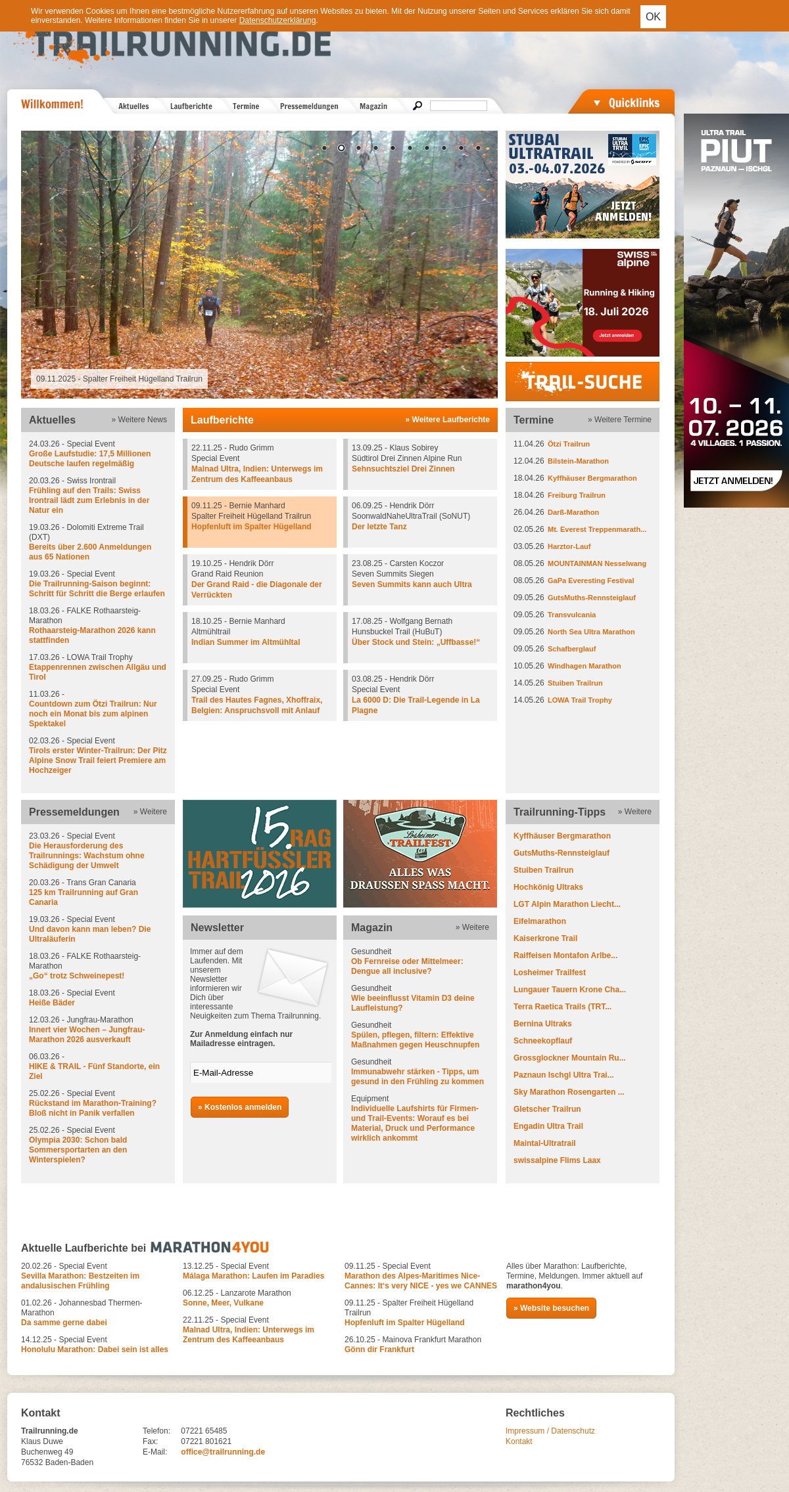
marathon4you (533, 1285)
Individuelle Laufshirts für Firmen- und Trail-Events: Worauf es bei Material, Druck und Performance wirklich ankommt (415, 1123)
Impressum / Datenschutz (550, 1431)
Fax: (150, 1441)
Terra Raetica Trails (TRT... (562, 1006)
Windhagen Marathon (584, 666)
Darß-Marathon (573, 512)
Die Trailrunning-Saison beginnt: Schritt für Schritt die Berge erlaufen (97, 588)
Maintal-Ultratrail (545, 1143)
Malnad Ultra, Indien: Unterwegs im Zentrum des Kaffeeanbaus (248, 1334)
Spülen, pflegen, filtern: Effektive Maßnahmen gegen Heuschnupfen (415, 1039)
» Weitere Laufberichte (448, 419)
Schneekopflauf (543, 1040)
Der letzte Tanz (379, 526)
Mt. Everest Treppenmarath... (597, 529)
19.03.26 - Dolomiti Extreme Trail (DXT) (98, 542)
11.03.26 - (98, 709)
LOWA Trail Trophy (580, 700)
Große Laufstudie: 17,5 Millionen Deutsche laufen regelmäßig (90, 458)
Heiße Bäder (52, 1002)
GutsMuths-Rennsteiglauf (592, 598)
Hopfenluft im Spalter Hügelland (251, 526)
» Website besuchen (551, 1308)
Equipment (420, 1118)
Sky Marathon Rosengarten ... (569, 1092)
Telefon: (156, 1431)
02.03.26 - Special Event (98, 756)
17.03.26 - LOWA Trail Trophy (98, 667)
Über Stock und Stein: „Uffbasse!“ (416, 642)
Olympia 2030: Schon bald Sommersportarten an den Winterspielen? (78, 1149)
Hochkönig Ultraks (548, 887)
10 (478, 149)
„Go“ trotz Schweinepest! (76, 975)
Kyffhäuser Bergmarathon (592, 478)
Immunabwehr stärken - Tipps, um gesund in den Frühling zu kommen (417, 1076)
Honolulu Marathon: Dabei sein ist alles (94, 1349)
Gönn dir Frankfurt (379, 1349)
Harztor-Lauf (569, 546)
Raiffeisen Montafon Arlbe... (565, 955)
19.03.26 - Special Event (98, 584)
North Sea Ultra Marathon (591, 632)
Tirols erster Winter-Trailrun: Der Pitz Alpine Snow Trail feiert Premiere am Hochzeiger (98, 760)
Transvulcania (572, 615)
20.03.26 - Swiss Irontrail (98, 496)
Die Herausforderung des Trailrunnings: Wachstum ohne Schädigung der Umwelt (87, 855)
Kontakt (519, 1441)
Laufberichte (222, 420)
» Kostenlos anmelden (239, 1107)
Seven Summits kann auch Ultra (412, 584)
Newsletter (217, 927)
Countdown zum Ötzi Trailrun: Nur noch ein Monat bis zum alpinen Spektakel (93, 713)
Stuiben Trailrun (575, 683)
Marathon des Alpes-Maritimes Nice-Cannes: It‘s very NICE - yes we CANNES (421, 1280)
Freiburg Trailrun (577, 495)
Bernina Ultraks (543, 1023)
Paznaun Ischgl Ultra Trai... (564, 1075)
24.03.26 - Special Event (98, 454)
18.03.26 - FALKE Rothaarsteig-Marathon (98, 626)
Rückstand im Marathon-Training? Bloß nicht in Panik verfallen (92, 1108)
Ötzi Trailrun (569, 444)
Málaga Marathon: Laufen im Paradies (253, 1276)
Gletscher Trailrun (547, 1109)
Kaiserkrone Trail (545, 938)
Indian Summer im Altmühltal (245, 642)
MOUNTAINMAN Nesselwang (597, 563)
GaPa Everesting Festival (591, 580)
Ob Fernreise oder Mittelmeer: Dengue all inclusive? (407, 966)
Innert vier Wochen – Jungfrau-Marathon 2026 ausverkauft (87, 1034)
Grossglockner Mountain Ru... (570, 1058)
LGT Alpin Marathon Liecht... (567, 904)
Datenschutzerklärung (277, 20)
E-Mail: (155, 1452)
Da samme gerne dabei (64, 1322)
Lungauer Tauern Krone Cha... (570, 989)
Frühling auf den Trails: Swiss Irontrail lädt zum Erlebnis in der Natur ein (89, 500)
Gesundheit (420, 961)
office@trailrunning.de (223, 1452)
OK (653, 16)
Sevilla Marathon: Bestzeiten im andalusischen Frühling (80, 1280)
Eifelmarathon (540, 921)
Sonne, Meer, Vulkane (223, 1302)
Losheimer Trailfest (550, 972)
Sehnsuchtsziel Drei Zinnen (403, 468)
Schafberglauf (572, 649)
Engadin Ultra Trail (548, 1126)
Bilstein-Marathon (578, 461)
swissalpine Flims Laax (557, 1160)
